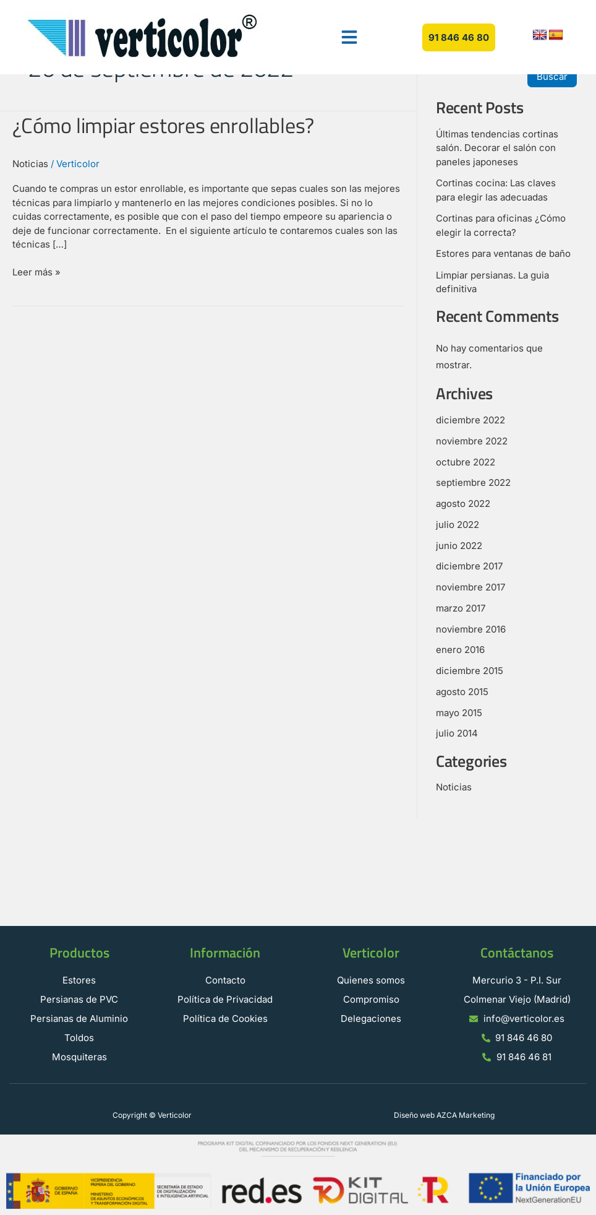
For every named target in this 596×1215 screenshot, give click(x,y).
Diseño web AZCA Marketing (444, 1115)
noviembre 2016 (471, 629)
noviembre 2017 (470, 587)
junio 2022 (459, 545)
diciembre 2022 (470, 420)
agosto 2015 (462, 692)
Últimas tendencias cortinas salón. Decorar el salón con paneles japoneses (497, 148)
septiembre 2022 (473, 482)
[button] (349, 37)
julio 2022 (457, 524)
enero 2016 (460, 649)
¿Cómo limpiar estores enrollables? (163, 125)
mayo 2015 (459, 713)
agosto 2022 (463, 503)
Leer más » (36, 272)
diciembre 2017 (469, 566)
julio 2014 (457, 733)
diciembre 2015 (469, 671)
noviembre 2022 (472, 441)
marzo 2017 (460, 608)
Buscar (552, 76)
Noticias (30, 164)
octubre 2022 (465, 462)
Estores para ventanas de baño (503, 253)
